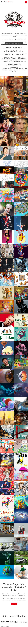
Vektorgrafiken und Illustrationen (10, 55)
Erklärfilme (7, 54)
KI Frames (14, 58)
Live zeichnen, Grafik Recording (10, 51)
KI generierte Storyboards (14, 64)
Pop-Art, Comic (22, 55)
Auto (21, 50)
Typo (13, 54)
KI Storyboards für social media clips (14, 65)
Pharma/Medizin (19, 54)
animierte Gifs (21, 57)
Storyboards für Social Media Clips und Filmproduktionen (14, 68)
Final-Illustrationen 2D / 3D (20, 53)
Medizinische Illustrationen (10, 57)
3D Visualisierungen (6, 58)
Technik (14, 71)
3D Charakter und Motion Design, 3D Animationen (13, 48)
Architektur (8, 47)
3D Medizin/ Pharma (10, 50)
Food (17, 50)
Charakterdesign (22, 58)
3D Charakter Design (17, 47)
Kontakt (14, 604)
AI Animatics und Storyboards (13, 60)
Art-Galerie (21, 51)
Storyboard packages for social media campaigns (14, 61)
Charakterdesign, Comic (7, 53)
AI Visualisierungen (14, 67)
